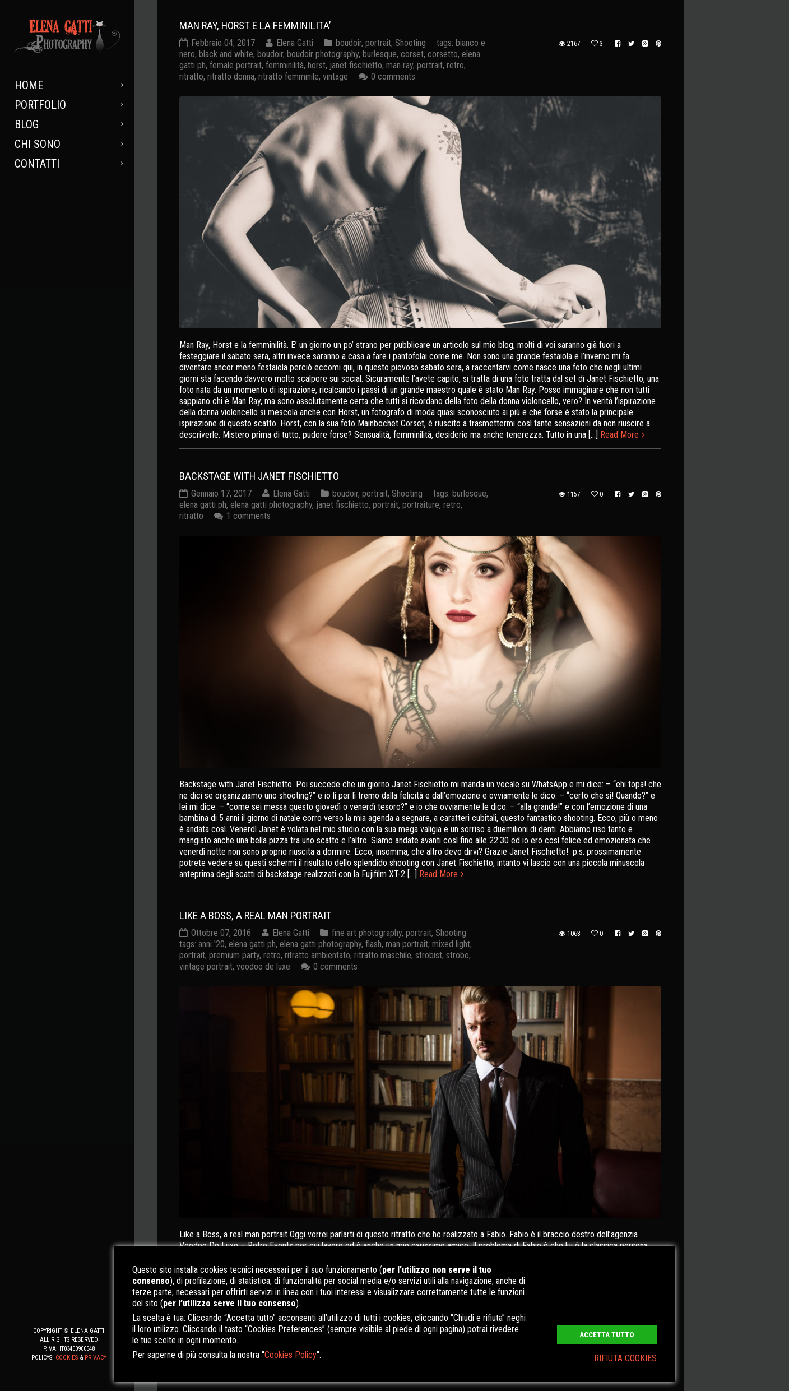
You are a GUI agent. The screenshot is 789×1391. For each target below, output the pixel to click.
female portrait (236, 65)
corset (412, 54)
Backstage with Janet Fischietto (259, 476)
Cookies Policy (290, 1355)
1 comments (248, 516)
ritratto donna (230, 76)
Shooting (410, 43)
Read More (619, 434)
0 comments (393, 76)
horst (317, 65)
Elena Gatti (294, 43)
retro (455, 65)
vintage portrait (206, 966)
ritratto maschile (382, 955)
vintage (335, 76)
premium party (234, 955)
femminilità (285, 65)
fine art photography (367, 933)
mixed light (451, 944)
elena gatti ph (202, 504)
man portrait (407, 944)
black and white (226, 54)
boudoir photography (323, 54)
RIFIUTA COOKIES (625, 1358)
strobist (428, 955)
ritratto (191, 76)
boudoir (348, 43)
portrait (378, 43)
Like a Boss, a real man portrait (255, 915)
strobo (457, 955)
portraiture (420, 504)
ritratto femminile (288, 76)
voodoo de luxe (263, 966)
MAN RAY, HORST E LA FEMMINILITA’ (255, 25)
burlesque (380, 54)
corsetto (443, 54)
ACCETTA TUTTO (606, 1334)
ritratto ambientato (317, 955)
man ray (399, 65)
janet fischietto (355, 65)
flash (373, 944)
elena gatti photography (271, 504)
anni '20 (211, 944)
